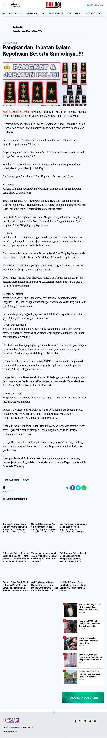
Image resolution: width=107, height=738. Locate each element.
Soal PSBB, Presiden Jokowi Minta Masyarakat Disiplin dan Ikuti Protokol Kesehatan (90, 657)
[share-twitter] (78, 488)
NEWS (26, 480)
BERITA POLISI (10, 43)
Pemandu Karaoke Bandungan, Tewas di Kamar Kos (88, 640)
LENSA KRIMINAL (96, 13)
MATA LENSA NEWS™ (10, 732)
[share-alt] (65, 488)
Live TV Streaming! (95, 5)
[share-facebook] (71, 488)
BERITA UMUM (58, 13)
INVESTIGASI (76, 13)
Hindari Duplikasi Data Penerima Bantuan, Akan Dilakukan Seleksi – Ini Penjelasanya (89, 674)
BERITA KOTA (16, 13)
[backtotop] (53, 713)
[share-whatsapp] (84, 488)
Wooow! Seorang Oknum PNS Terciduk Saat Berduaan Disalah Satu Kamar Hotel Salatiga (89, 607)
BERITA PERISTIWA (36, 13)
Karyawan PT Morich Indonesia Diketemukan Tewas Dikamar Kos (89, 623)
